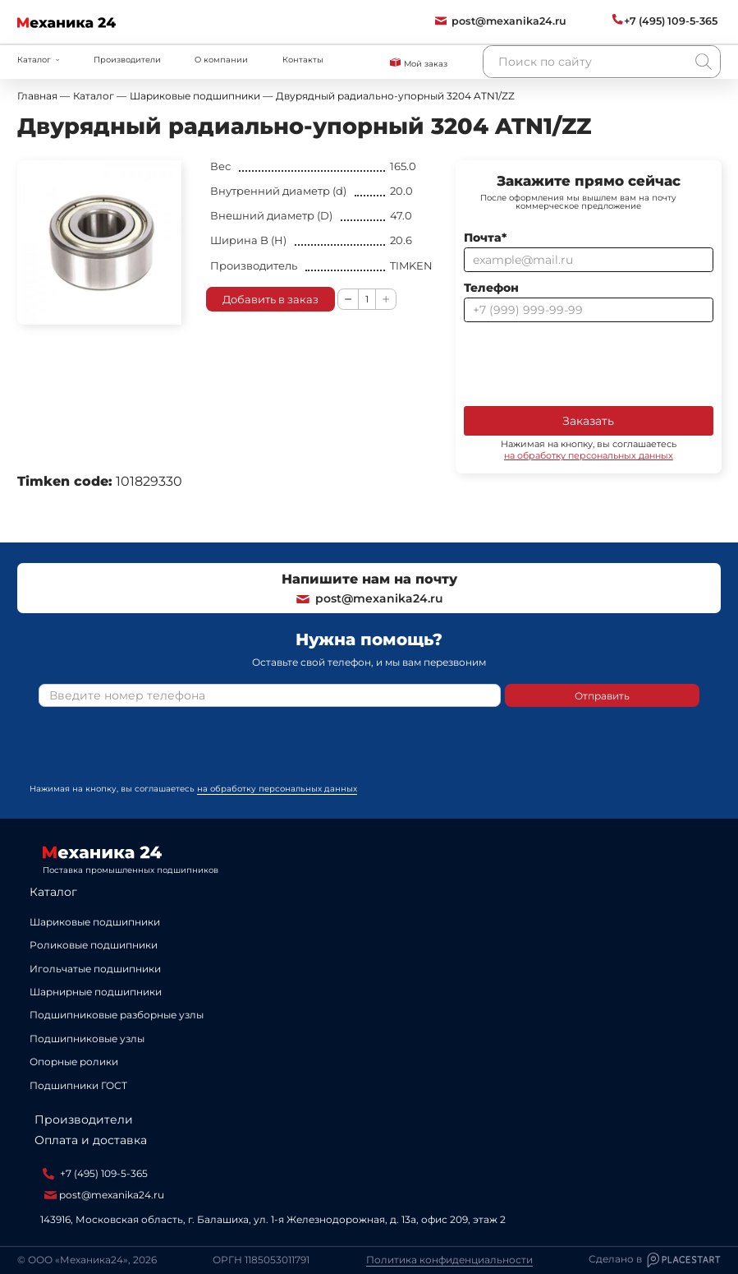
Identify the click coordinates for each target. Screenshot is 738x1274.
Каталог (53, 891)
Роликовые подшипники (94, 945)
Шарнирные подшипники (96, 992)
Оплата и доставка (90, 1140)
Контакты (302, 59)
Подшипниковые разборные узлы (117, 1015)
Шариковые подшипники (95, 922)
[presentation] (588, 362)
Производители (127, 59)
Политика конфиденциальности (449, 1260)
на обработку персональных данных (588, 455)
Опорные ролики (74, 1061)
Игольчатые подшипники (95, 968)
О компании (221, 59)
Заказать (588, 420)
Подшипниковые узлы (87, 1038)
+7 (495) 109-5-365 (95, 1173)
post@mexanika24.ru (369, 598)
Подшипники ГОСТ (78, 1085)
